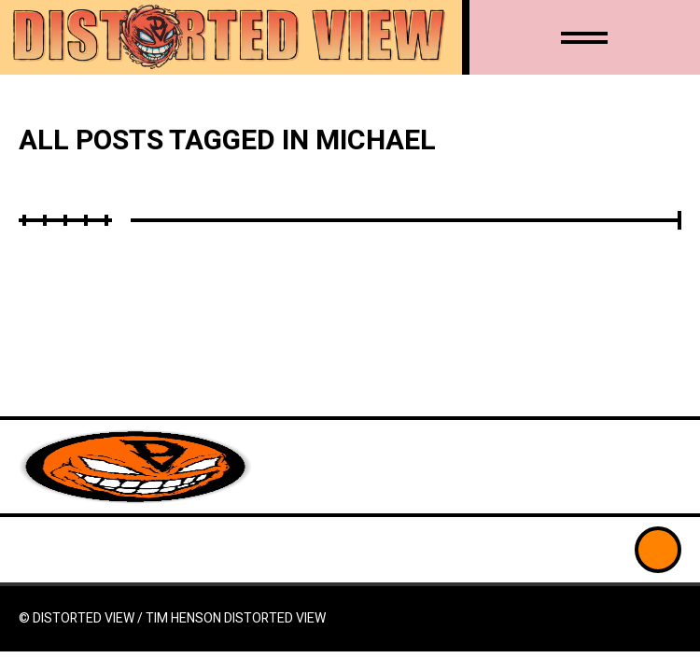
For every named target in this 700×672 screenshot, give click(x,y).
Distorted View (275, 618)
